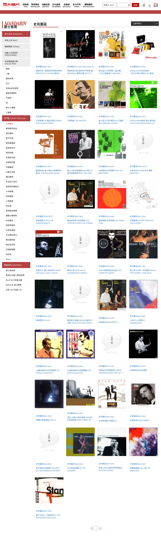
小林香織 (9, 191)
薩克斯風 (9, 78)
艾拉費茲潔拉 (11, 234)
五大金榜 (56, 5)
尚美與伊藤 (10, 162)
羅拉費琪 (9, 176)
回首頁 (26, 5)
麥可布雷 (9, 138)
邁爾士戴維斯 (11, 215)
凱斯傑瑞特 (10, 225)
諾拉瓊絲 (9, 133)
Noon (8, 259)
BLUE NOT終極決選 (14, 280)
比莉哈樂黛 (10, 230)
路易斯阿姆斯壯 (12, 186)
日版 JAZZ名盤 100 (14, 289)
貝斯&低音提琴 (12, 88)
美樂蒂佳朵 (10, 147)
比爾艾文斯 (10, 172)
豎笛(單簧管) (11, 93)
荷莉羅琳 (9, 196)
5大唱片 (11, 5)
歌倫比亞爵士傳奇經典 (15, 275)
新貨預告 (35, 5)
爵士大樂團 (10, 107)
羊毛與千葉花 (11, 181)
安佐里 (8, 205)
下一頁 (100, 528)
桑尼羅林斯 (10, 239)
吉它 (8, 83)
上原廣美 (9, 201)
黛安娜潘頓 (10, 143)
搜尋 (135, 5)
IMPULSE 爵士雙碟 (13, 284)
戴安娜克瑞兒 (11, 128)
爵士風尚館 (10, 270)
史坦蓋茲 (9, 220)
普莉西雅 (9, 152)
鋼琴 (8, 68)
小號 (8, 73)
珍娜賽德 (9, 167)
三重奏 (8, 112)
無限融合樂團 (11, 210)
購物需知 (88, 5)
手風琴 (8, 97)
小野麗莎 (9, 123)
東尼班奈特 (10, 244)
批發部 (67, 5)
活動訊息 (46, 5)
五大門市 (77, 5)
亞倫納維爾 (10, 249)
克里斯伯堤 (10, 157)
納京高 (8, 254)
